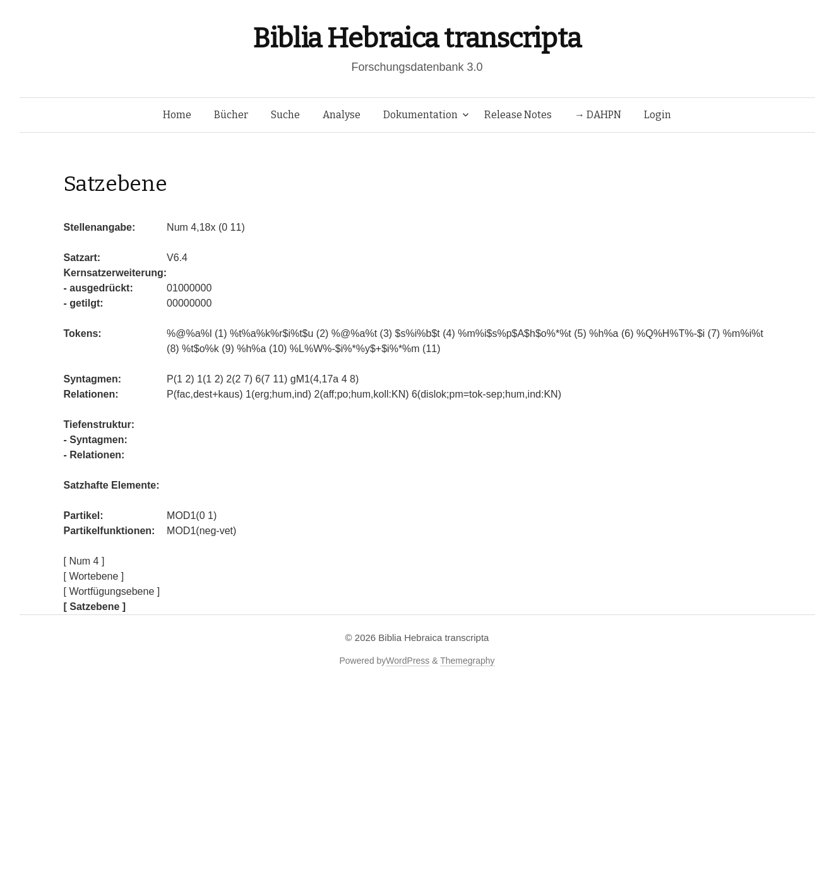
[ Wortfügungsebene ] (112, 591)
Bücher (231, 115)
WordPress (407, 661)
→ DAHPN (598, 115)
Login (657, 115)
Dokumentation (420, 115)
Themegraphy (467, 661)
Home (177, 115)
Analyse (341, 115)
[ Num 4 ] (84, 561)
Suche (285, 115)
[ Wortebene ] (94, 576)
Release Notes (518, 115)
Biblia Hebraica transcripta (417, 38)
